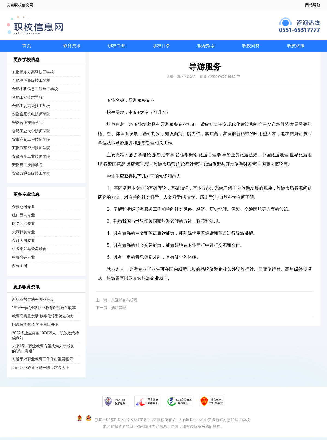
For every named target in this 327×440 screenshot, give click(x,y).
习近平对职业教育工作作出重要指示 (42, 362)
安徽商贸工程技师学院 (31, 142)
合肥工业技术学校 (27, 100)
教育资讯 (71, 47)
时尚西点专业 (23, 226)
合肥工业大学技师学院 (31, 134)
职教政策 (296, 47)
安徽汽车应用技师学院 (31, 150)
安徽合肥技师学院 (27, 125)
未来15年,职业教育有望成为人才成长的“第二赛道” (43, 351)
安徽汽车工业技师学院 (31, 159)
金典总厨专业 (23, 209)
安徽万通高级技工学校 (31, 176)
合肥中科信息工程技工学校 (35, 91)
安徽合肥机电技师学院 (31, 117)
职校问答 (251, 47)
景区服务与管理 (124, 303)
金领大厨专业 (23, 243)
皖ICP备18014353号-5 (114, 422)
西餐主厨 (19, 268)
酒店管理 (118, 310)
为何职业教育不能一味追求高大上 (40, 370)
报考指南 (206, 47)
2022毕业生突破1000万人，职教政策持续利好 (45, 338)
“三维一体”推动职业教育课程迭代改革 (44, 310)
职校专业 (116, 47)
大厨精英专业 (23, 235)
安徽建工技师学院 (27, 167)
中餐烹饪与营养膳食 (29, 251)
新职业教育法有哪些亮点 (33, 302)
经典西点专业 (23, 218)
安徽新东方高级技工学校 (33, 74)
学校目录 (161, 47)
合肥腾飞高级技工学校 (31, 83)
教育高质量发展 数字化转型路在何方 (43, 319)
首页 (26, 47)
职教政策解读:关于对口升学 (35, 327)
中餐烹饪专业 (23, 260)
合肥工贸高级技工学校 (31, 108)
